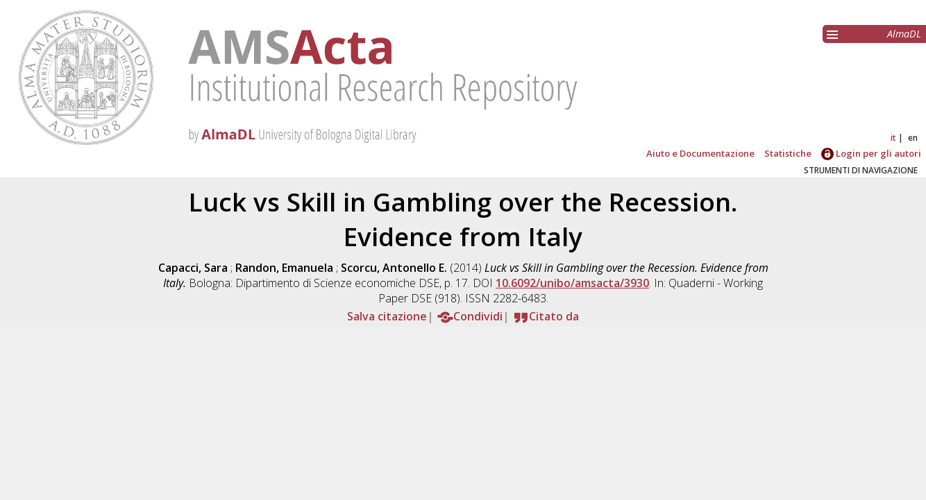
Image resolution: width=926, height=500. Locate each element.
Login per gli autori (871, 153)
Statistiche (787, 153)
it (893, 138)
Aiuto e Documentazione (700, 153)
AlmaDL (904, 33)
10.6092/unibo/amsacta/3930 (572, 283)
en (913, 138)
